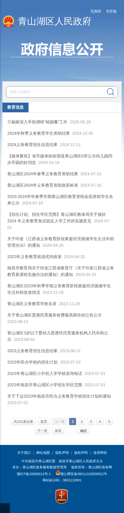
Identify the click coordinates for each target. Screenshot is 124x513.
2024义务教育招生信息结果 (32, 144)
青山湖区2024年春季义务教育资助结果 (42, 174)
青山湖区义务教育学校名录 (32, 304)
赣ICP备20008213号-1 (34, 474)
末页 (58, 431)
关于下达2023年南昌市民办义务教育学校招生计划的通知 (59, 396)
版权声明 (81, 453)
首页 (43, 421)
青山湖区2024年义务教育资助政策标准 (42, 185)
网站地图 (43, 453)
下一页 (42, 431)
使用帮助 (100, 453)
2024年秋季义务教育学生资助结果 (38, 133)
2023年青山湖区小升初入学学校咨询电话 (44, 373)
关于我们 (24, 453)
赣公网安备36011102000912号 (83, 474)
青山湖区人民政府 (54, 21)
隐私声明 (62, 453)
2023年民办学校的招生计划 (32, 362)
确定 (83, 431)
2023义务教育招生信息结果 (32, 351)
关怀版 (111, 11)
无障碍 (95, 11)
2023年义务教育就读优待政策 (34, 256)
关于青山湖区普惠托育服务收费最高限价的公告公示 (54, 315)
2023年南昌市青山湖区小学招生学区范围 (44, 385)
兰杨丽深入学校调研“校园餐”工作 (37, 122)
